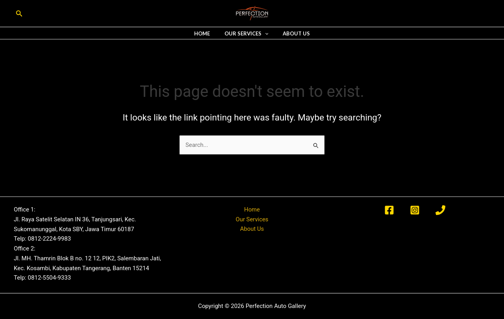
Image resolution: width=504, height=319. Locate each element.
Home (206, 33)
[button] (19, 14)
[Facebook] (389, 210)
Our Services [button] (246, 33)
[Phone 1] (440, 210)
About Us (292, 33)
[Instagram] (415, 210)
